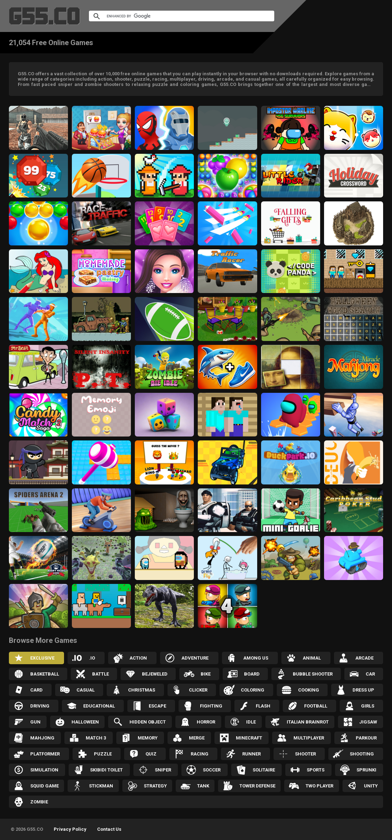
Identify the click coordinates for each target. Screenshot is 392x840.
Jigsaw (368, 722)
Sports (315, 770)
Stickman (101, 785)
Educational (99, 706)
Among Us (255, 658)
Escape (157, 706)
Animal (312, 658)
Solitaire (264, 770)
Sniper (163, 770)
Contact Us (109, 829)
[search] (173, 16)
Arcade (364, 658)
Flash (263, 706)
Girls (367, 706)
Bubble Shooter (313, 674)
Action (138, 658)
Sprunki (366, 770)
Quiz (151, 754)
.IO (92, 658)
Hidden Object (147, 722)
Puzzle (103, 754)
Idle (251, 722)
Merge (197, 738)
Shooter (305, 754)
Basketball (44, 674)
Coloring (252, 690)
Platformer (45, 754)
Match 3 (96, 738)
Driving (39, 706)
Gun (35, 722)
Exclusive (42, 658)
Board (252, 674)
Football (315, 706)
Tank (203, 785)
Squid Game (44, 785)
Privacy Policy (70, 829)
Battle (100, 674)
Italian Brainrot (308, 722)
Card (36, 690)
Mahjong (42, 738)
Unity (371, 785)
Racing (199, 754)
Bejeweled (155, 674)
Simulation (44, 770)
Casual (85, 690)
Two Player (319, 785)
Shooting (362, 754)
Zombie (39, 801)
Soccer (212, 770)
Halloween (85, 722)
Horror (206, 722)
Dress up (363, 690)
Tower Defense (257, 785)
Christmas (141, 690)
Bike (206, 674)
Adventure (194, 658)
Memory (148, 738)
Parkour (366, 738)
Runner (251, 754)
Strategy (155, 785)
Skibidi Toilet (106, 770)
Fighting (211, 706)
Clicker (198, 690)
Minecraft (249, 738)
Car (370, 674)
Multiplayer (308, 738)
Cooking (308, 690)
